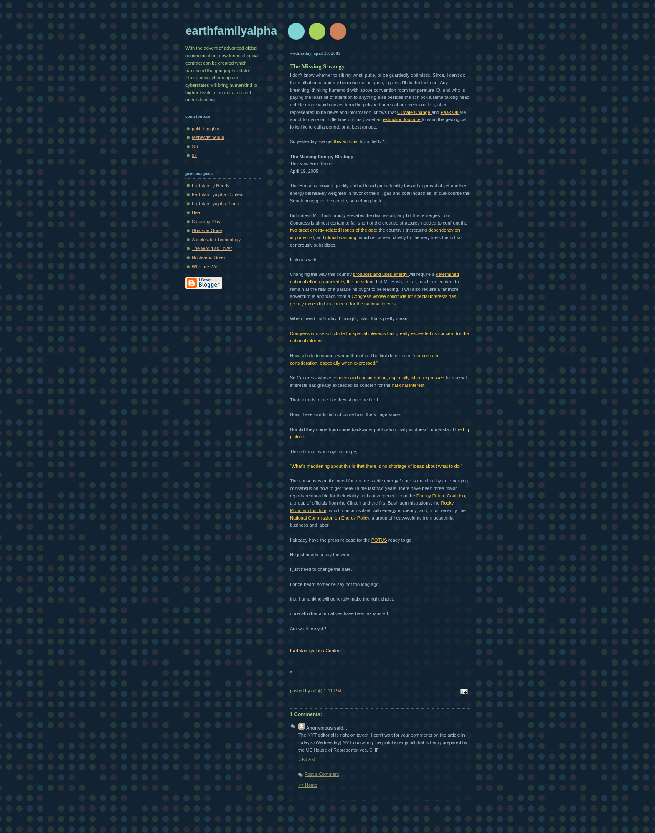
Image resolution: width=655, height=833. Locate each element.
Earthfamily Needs (210, 185)
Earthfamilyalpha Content (218, 194)
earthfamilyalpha (231, 30)
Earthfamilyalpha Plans (215, 203)
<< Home (307, 785)
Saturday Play (206, 221)
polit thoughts (205, 128)
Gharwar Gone (207, 230)
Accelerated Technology (216, 239)
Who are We (204, 266)
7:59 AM (306, 759)
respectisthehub (208, 137)
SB (195, 146)
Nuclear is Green (209, 257)
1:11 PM (332, 690)
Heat (196, 212)
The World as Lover (212, 248)
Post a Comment (322, 774)
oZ (194, 155)
